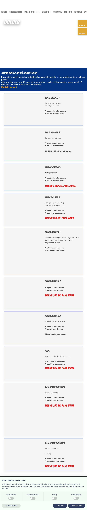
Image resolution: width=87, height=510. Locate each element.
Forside (4, 12)
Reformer (78, 12)
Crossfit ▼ (46, 12)
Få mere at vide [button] (11, 505)
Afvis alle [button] (60, 505)
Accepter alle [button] (77, 505)
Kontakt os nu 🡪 (9, 87)
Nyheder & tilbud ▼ (32, 12)
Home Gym (68, 12)
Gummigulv (57, 12)
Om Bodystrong (15, 12)
